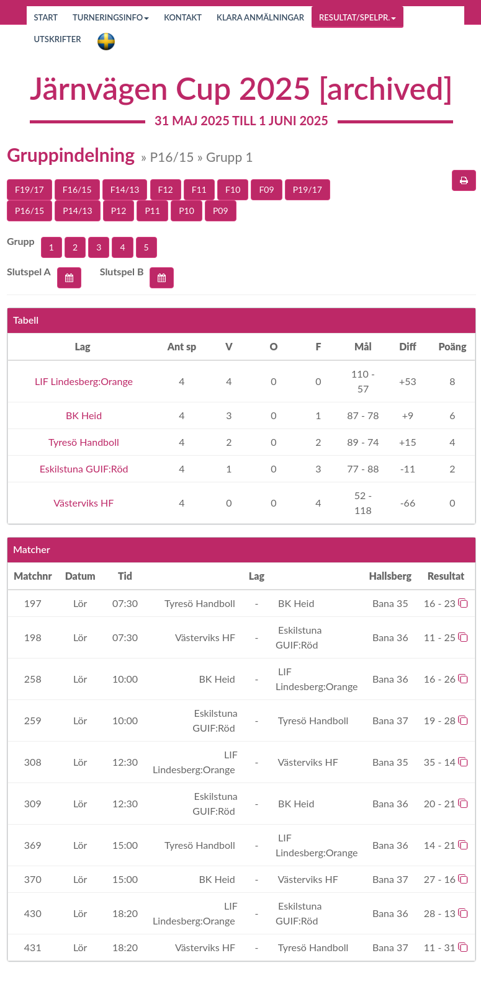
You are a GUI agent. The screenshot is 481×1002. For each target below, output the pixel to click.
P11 (152, 210)
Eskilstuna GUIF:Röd (82, 468)
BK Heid (82, 415)
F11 (199, 189)
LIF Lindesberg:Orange (82, 381)
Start (46, 17)
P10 (186, 210)
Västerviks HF (83, 502)
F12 (165, 189)
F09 (266, 189)
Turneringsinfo (111, 17)
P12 (119, 210)
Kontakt (183, 17)
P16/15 (29, 210)
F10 (232, 189)
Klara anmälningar (260, 17)
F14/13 (125, 189)
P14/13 (77, 210)
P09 (220, 210)
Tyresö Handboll (82, 442)
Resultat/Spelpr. (357, 17)
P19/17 (307, 189)
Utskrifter (57, 39)
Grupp (21, 241)
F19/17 (29, 189)
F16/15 (77, 189)
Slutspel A (29, 271)
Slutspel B (122, 271)
